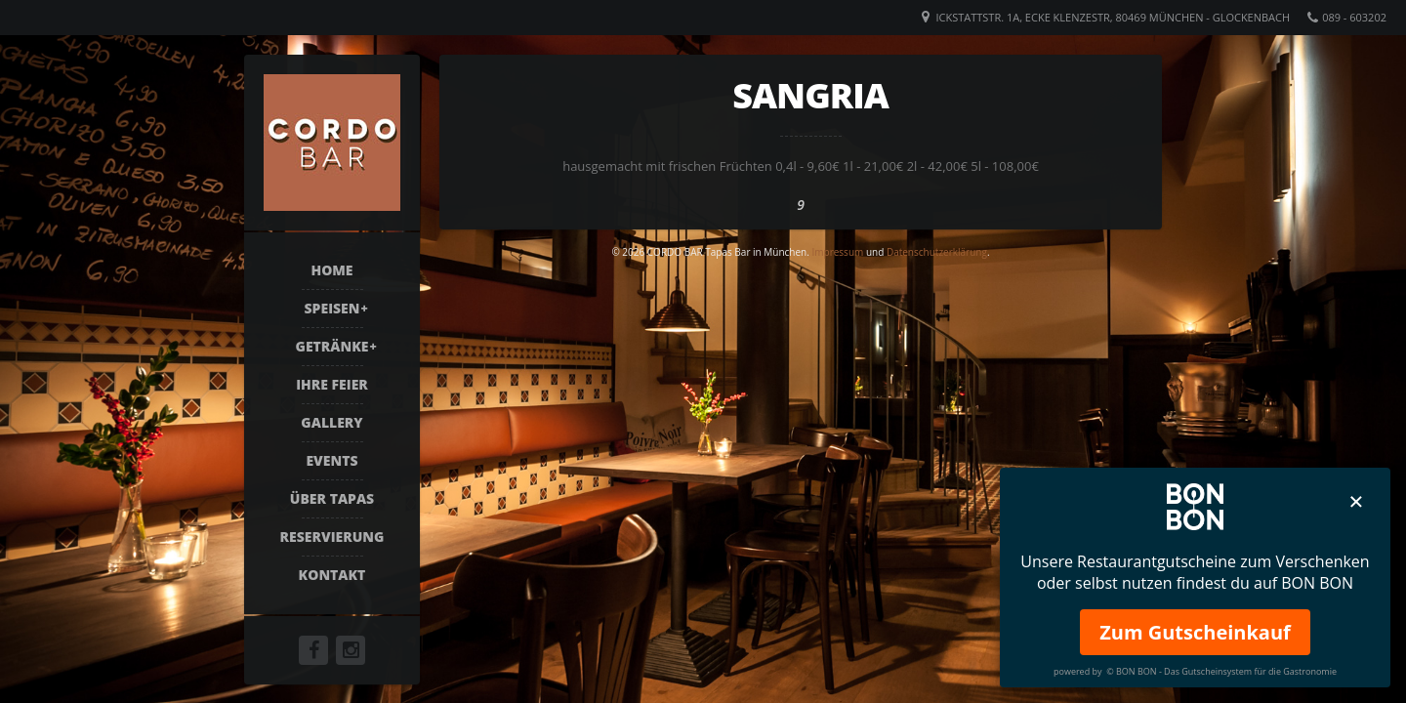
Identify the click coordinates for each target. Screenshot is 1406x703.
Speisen (332, 308)
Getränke (332, 346)
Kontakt (332, 574)
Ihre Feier (332, 384)
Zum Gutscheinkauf (1195, 632)
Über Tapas (332, 498)
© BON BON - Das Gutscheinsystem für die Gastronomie (1221, 671)
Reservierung (332, 536)
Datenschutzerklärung (937, 252)
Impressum (837, 252)
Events (331, 460)
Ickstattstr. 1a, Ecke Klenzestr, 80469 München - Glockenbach (1112, 17)
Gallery (331, 422)
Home (331, 270)
